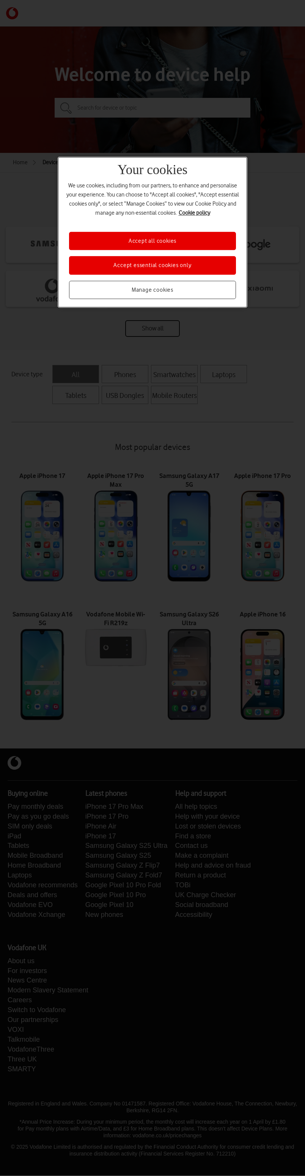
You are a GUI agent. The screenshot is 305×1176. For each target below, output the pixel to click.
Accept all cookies (152, 240)
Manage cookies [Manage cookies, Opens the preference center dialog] (152, 289)
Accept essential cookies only (152, 265)
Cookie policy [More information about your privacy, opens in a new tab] (194, 212)
